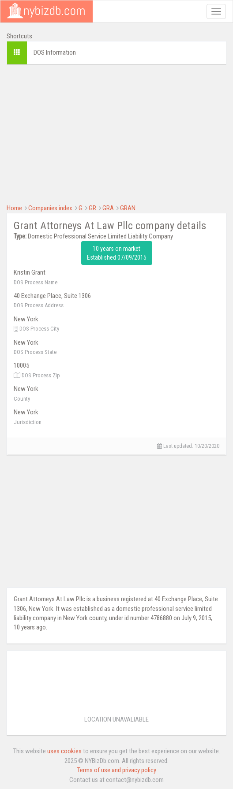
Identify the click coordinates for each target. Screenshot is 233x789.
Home (14, 208)
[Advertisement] (116, 133)
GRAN (127, 208)
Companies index (50, 208)
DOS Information (55, 52)
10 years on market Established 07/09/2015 (117, 253)
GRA (108, 208)
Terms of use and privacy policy (116, 770)
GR (92, 208)
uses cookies (64, 751)
